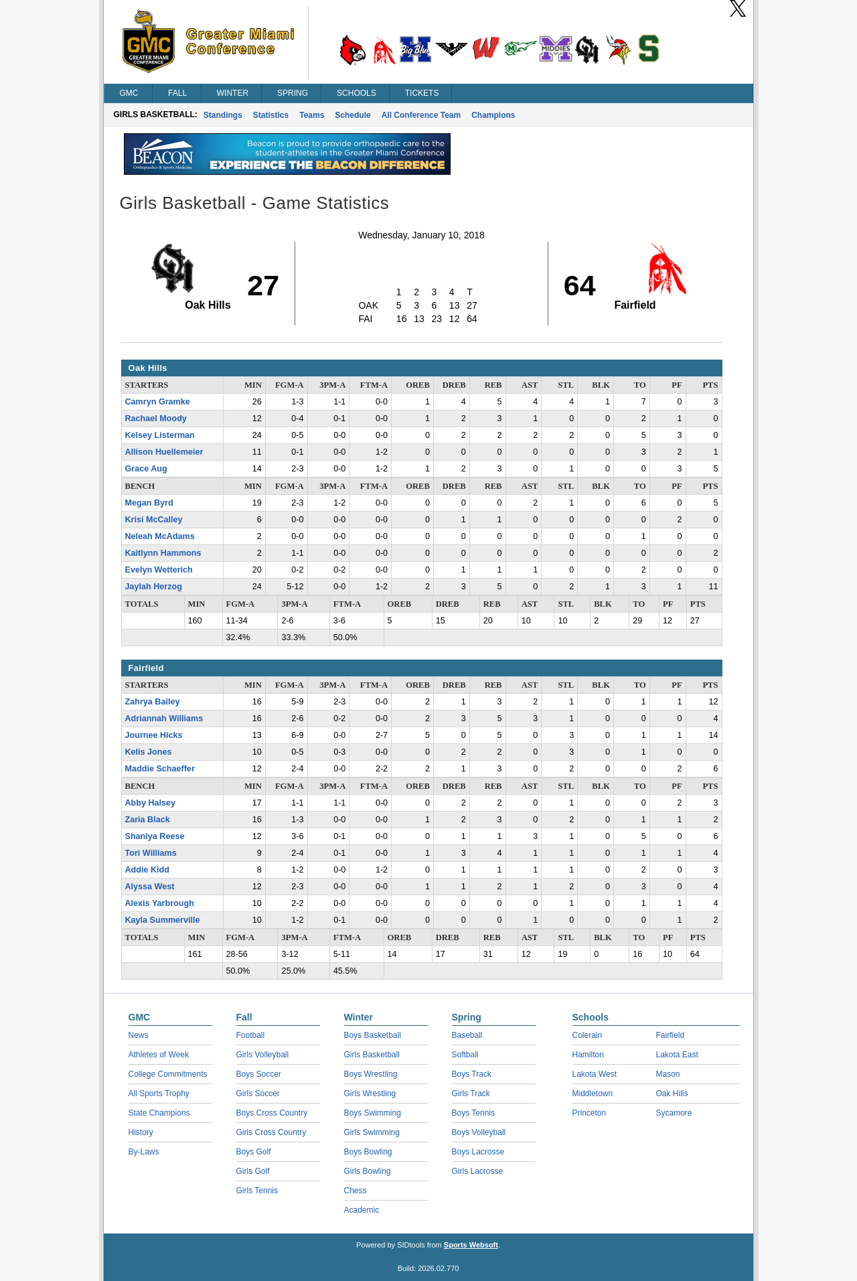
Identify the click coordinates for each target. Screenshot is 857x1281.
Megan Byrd (149, 503)
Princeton (589, 1113)
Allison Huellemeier (164, 452)
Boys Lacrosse (478, 1151)
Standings (223, 115)
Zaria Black (147, 819)
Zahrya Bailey (152, 701)
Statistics (271, 115)
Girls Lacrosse (477, 1171)
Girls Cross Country (271, 1132)
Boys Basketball (372, 1035)
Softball (465, 1054)
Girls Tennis (257, 1190)
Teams (311, 115)
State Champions (159, 1113)
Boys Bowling (368, 1151)
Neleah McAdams (160, 536)
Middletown (592, 1093)
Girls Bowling (367, 1171)
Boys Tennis (473, 1113)
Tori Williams (151, 853)
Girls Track (471, 1093)
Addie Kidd (147, 870)
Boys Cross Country (272, 1113)
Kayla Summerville (162, 920)
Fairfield (670, 1035)
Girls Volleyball (262, 1054)
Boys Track (471, 1074)
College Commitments (168, 1074)
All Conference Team (421, 115)
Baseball (467, 1035)
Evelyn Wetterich (159, 570)
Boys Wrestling (371, 1074)
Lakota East (677, 1054)
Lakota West (594, 1074)
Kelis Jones (148, 752)
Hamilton (588, 1054)
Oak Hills (672, 1093)
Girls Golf (253, 1171)
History (141, 1132)
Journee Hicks (154, 735)
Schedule (352, 115)
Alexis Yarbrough (159, 903)
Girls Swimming (372, 1132)
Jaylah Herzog (153, 586)
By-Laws (144, 1151)
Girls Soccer (258, 1093)
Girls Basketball (372, 1054)
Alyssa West (150, 886)
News (139, 1035)
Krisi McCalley (154, 519)
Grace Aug (146, 468)
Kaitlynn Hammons (163, 553)
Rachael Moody (156, 418)
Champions (493, 115)
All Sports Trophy (159, 1093)
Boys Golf (253, 1151)
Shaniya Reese (155, 836)
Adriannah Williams (164, 718)
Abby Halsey (150, 803)
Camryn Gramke (157, 401)
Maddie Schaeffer (160, 768)
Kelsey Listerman (160, 435)
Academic (362, 1210)
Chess (355, 1190)
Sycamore (674, 1113)
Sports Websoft (471, 1245)
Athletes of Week (159, 1054)
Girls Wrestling (370, 1093)
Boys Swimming (372, 1113)
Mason (668, 1074)
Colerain (587, 1035)
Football (250, 1035)
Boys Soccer (258, 1074)
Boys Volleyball (479, 1132)
